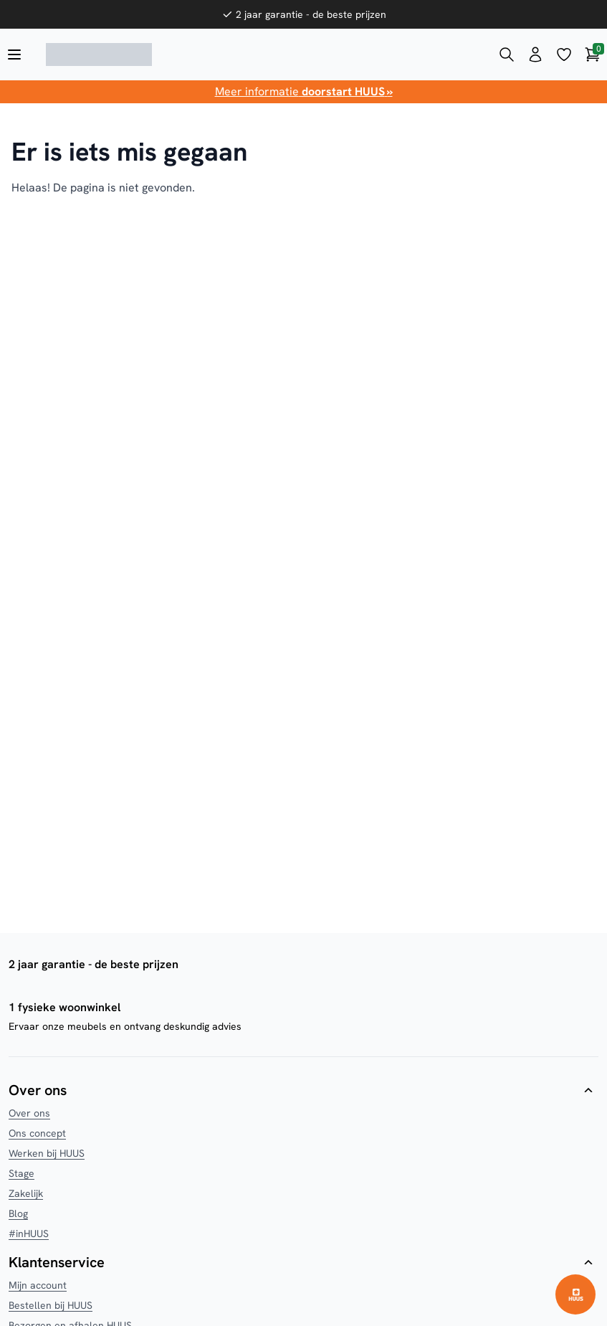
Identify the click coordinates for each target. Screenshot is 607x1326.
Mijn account (38, 1285)
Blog (18, 1213)
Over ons (29, 1113)
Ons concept (37, 1133)
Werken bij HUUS (47, 1153)
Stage (21, 1173)
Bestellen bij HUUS (50, 1305)
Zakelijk (26, 1193)
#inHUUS (29, 1233)
